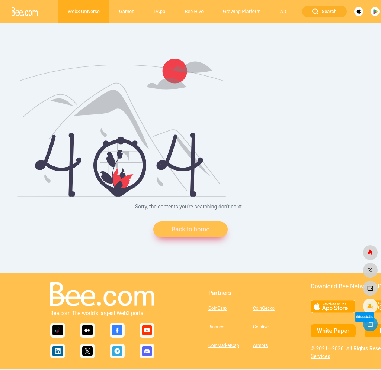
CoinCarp (217, 309)
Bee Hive (194, 11)
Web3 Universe (84, 11)
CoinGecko (264, 309)
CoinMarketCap (223, 346)
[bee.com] (370, 252)
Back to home (190, 230)
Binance (216, 327)
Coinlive (261, 327)
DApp (159, 11)
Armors (260, 346)
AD (283, 11)
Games (126, 11)
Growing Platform (242, 11)
